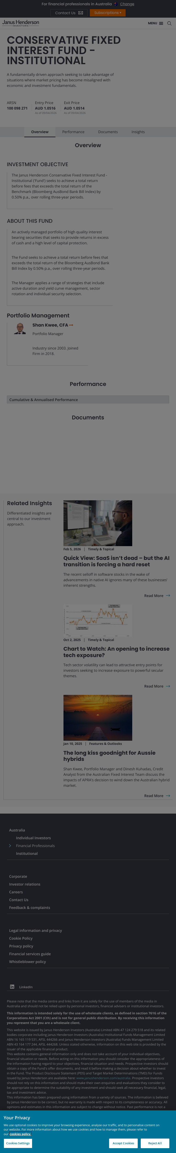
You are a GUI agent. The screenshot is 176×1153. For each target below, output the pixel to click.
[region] (88, 1131)
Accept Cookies (123, 1143)
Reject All (155, 1143)
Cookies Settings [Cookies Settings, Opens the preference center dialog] (18, 1143)
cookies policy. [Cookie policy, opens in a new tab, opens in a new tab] (20, 1134)
